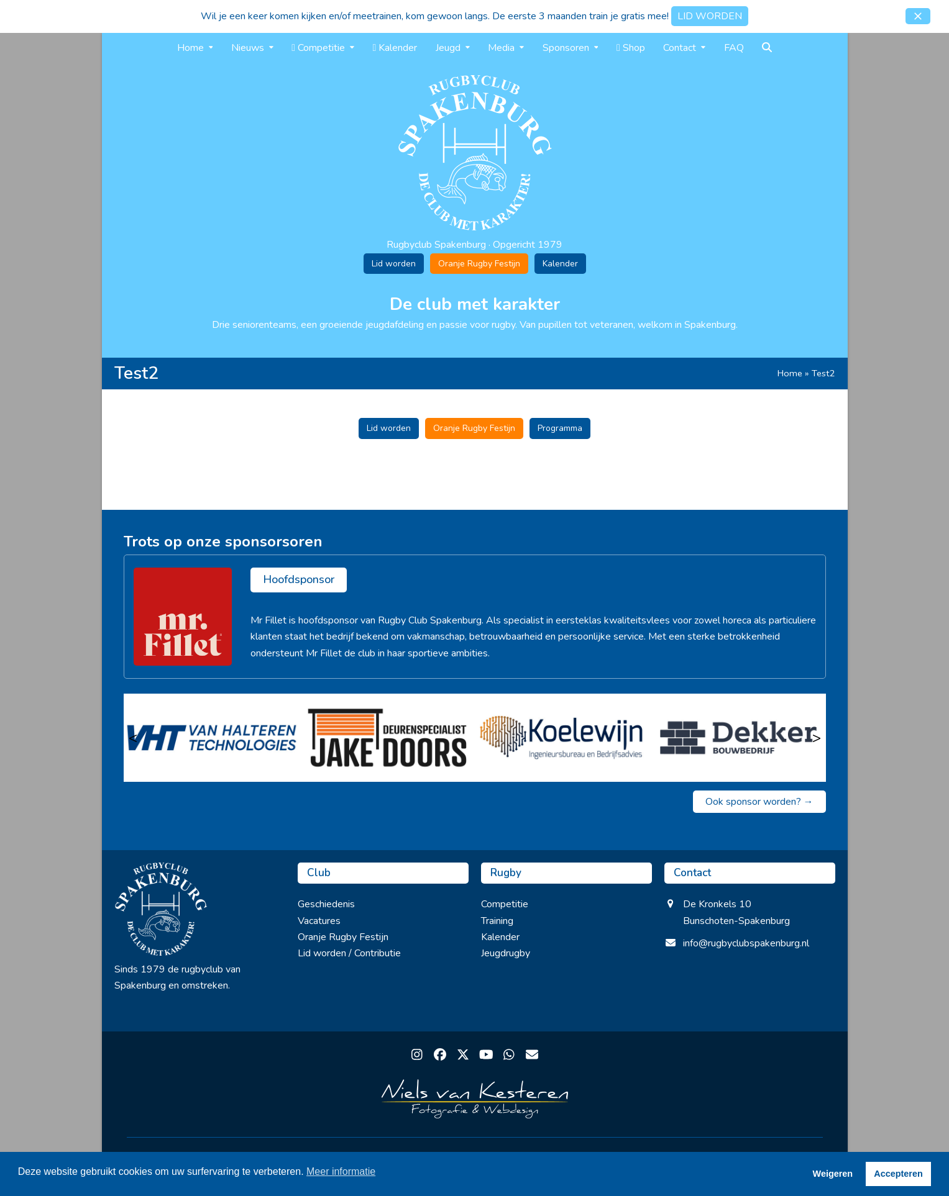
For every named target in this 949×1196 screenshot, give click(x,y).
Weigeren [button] (833, 1174)
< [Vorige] (133, 737)
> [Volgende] (816, 737)
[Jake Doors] (387, 737)
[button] (917, 16)
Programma (560, 428)
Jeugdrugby (505, 953)
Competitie (504, 904)
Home (789, 373)
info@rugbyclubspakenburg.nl (746, 943)
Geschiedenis (326, 904)
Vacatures (319, 921)
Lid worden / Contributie (349, 953)
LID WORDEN (709, 16)
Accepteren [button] (898, 1174)
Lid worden (394, 264)
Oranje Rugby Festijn (479, 264)
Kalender (560, 264)
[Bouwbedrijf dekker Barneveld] (738, 737)
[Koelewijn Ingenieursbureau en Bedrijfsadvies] (563, 737)
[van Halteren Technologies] (212, 737)
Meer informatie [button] (340, 1171)
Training (497, 921)
